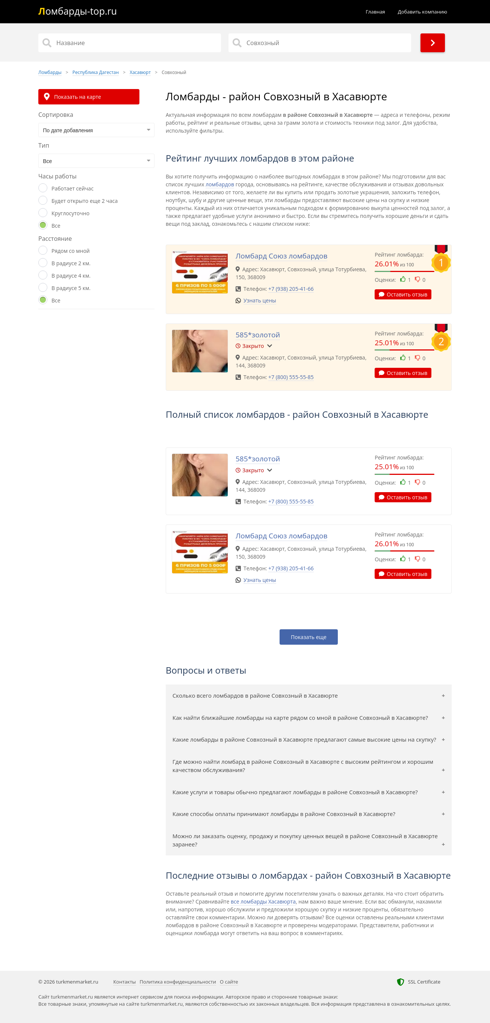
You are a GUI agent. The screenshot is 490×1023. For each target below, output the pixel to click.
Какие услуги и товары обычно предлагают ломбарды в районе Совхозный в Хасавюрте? (295, 792)
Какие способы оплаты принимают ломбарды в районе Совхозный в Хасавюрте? (283, 813)
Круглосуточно (70, 213)
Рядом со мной (70, 250)
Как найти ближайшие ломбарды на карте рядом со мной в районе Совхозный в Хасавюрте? (300, 717)
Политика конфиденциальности (178, 981)
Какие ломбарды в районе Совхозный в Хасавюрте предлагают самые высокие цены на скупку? (304, 739)
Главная (375, 11)
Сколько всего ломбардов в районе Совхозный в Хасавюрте (255, 695)
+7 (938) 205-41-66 (291, 288)
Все (55, 225)
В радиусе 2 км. (71, 263)
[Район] (319, 42)
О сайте (229, 981)
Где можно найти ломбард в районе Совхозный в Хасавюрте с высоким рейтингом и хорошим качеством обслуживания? (302, 766)
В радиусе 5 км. (71, 288)
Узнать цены (259, 300)
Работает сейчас (72, 188)
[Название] (129, 42)
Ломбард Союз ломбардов (281, 256)
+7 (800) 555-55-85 (291, 377)
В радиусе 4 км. (71, 275)
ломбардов (220, 184)
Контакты (124, 981)
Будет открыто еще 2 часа (84, 200)
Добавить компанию (422, 11)
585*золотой (258, 335)
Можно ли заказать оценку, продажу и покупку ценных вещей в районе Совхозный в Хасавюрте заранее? (305, 840)
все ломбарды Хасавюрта (263, 901)
